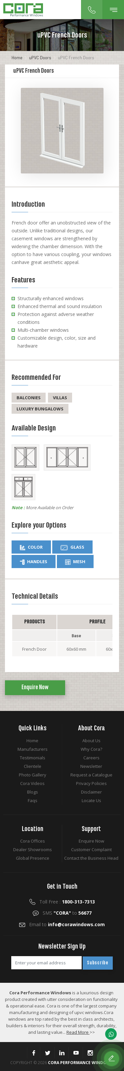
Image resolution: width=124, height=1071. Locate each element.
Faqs (32, 800)
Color (31, 547)
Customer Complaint (91, 849)
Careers (91, 758)
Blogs (32, 792)
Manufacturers (33, 749)
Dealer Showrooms (32, 849)
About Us (91, 741)
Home (17, 57)
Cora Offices (32, 841)
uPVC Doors (40, 57)
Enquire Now (35, 687)
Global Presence (32, 858)
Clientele (32, 766)
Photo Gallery (32, 775)
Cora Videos (32, 783)
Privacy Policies (91, 783)
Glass (72, 547)
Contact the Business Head (91, 858)
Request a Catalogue (91, 775)
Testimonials (32, 758)
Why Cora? (91, 749)
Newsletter (91, 766)
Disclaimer (91, 792)
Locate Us (91, 800)
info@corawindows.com (76, 924)
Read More (78, 1032)
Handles (33, 562)
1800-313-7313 (78, 902)
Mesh (75, 562)
